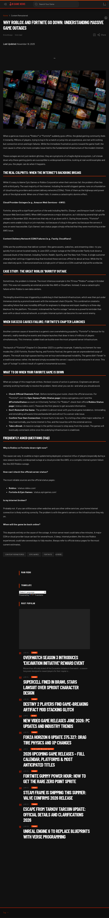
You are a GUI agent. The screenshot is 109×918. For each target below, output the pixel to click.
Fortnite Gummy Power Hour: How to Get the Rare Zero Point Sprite (54, 778)
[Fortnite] (48, 554)
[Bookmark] (104, 4)
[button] (59, 554)
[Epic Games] (34, 554)
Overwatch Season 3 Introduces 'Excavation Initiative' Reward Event (53, 660)
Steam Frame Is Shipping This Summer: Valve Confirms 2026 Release (54, 795)
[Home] (5, 15)
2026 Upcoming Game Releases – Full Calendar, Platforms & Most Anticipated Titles (54, 759)
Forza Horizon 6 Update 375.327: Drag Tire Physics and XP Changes (54, 739)
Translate (36, 595)
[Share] (101, 34)
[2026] (34, 652)
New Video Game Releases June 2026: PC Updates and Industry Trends (56, 723)
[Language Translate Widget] (32, 592)
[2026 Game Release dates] (42, 748)
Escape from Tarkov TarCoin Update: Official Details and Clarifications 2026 (54, 814)
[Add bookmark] (94, 34)
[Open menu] (5, 4)
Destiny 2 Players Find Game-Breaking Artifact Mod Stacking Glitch (55, 706)
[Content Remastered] (19, 15)
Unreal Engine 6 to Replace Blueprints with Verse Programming (56, 834)
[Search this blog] (56, 4)
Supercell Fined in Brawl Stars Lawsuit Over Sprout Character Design (51, 687)
